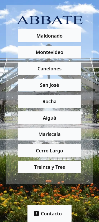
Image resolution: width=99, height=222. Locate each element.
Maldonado (49, 36)
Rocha (50, 101)
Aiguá (49, 118)
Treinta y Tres (49, 167)
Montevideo (49, 52)
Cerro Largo (49, 150)
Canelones (49, 68)
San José (49, 85)
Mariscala (49, 134)
